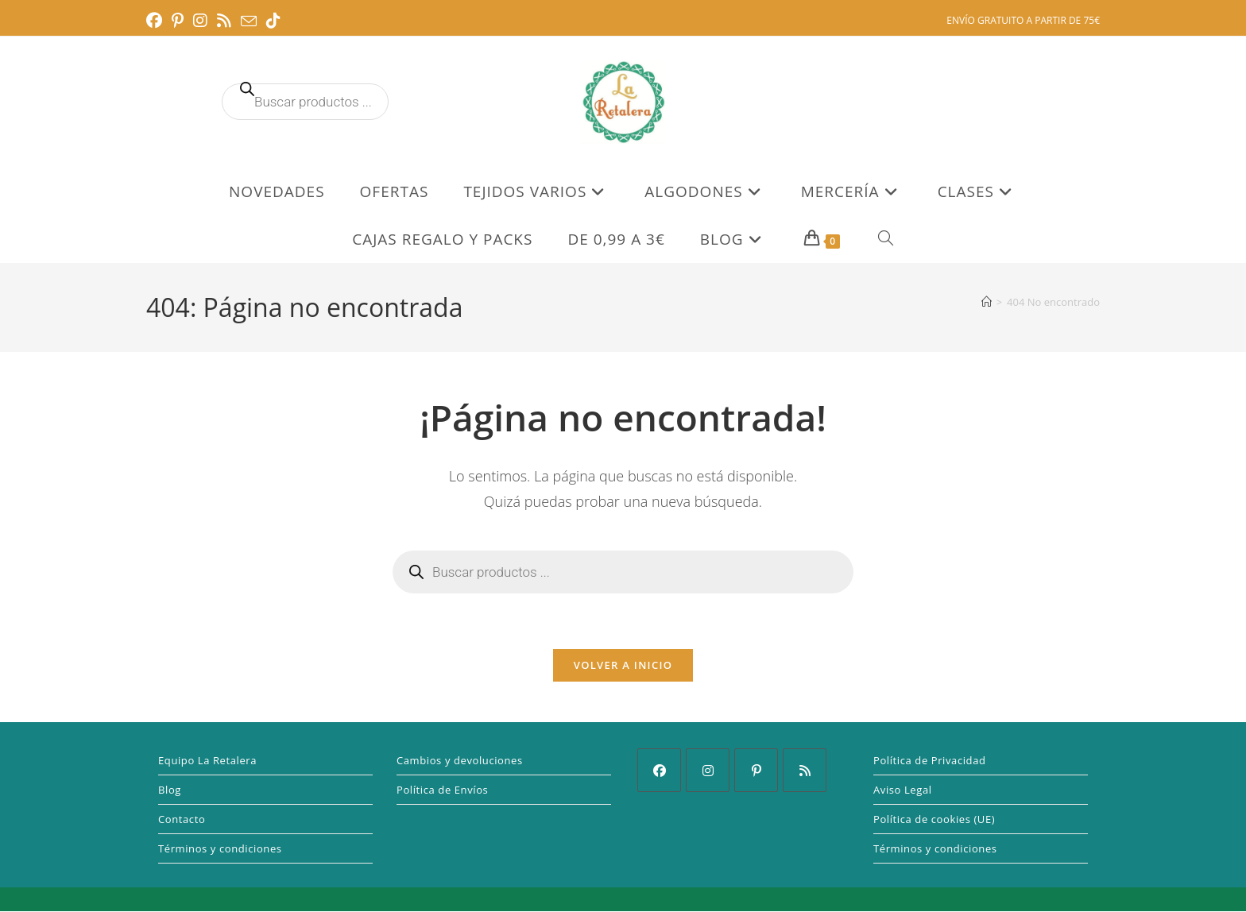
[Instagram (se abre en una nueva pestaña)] (200, 21)
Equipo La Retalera (207, 761)
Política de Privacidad (929, 761)
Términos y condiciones (220, 849)
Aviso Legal (902, 790)
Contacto (181, 820)
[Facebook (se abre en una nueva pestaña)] (156, 21)
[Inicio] (986, 302)
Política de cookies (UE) (934, 820)
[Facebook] (659, 771)
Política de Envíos (442, 790)
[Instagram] (707, 771)
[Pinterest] (756, 771)
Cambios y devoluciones (460, 761)
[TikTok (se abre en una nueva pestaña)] (273, 21)
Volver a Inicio (623, 666)
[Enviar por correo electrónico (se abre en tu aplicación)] (248, 21)
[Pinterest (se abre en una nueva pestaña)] (177, 21)
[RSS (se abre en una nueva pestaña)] (224, 21)
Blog (169, 790)
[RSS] (804, 771)
